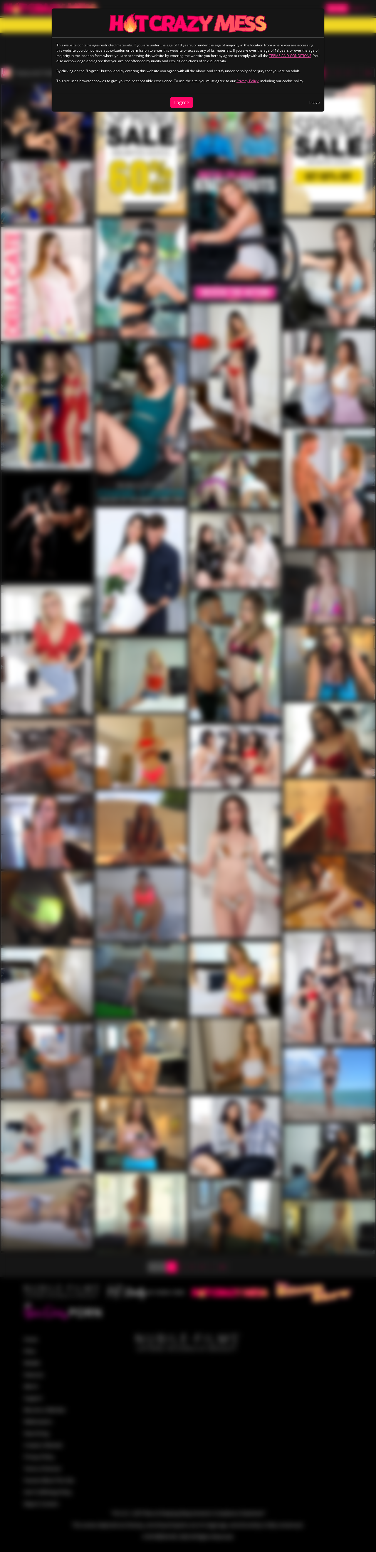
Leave (314, 102)
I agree (181, 102)
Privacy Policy (247, 80)
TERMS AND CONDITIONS (290, 55)
